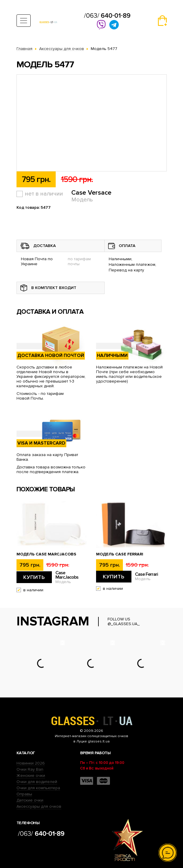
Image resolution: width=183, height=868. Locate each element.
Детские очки (30, 800)
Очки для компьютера (38, 787)
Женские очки (31, 775)
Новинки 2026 (31, 763)
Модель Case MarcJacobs (46, 554)
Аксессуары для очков (39, 806)
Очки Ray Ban (30, 769)
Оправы (24, 794)
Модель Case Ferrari (119, 554)
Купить (34, 577)
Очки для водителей (37, 781)
